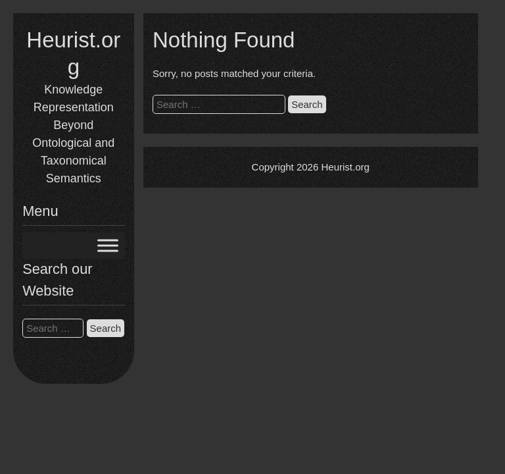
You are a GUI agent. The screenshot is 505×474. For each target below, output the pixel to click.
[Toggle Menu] (107, 246)
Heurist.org (345, 166)
